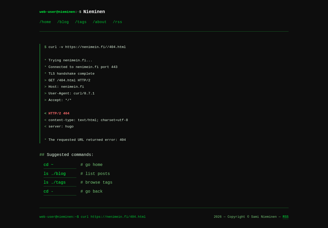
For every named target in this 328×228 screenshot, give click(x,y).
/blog (63, 22)
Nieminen (94, 11)
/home (45, 22)
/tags (81, 22)
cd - (48, 191)
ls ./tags (55, 182)
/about (100, 22)
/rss (117, 22)
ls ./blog (55, 174)
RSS (286, 217)
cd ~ (48, 165)
